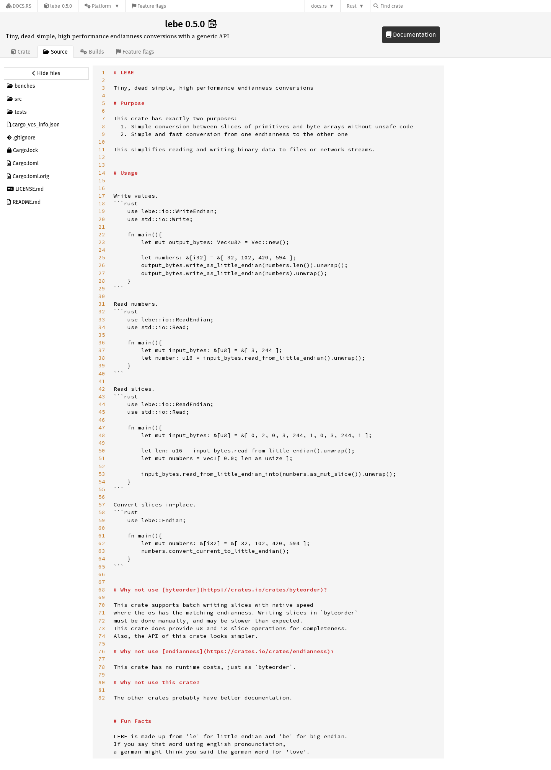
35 (101, 334)
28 (101, 280)
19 (101, 211)
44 (101, 404)
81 (101, 689)
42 (101, 388)
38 (101, 357)
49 (101, 442)
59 (101, 520)
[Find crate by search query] (412, 6)
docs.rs (319, 6)
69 (101, 597)
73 (101, 628)
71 (101, 612)
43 (101, 396)
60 (101, 527)
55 (101, 489)
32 (101, 311)
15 (101, 180)
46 (101, 419)
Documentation (411, 34)
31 (101, 303)
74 (101, 635)
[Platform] (102, 6)
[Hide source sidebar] (46, 73)
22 (101, 234)
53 (101, 473)
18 (101, 203)
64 (101, 558)
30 (101, 296)
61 (101, 535)
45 (101, 411)
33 (101, 319)
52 (101, 466)
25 (101, 257)
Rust (352, 6)
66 (101, 574)
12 (101, 157)
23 (101, 242)
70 (101, 604)
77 (101, 658)
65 (101, 566)
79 (101, 674)
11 (101, 149)
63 (101, 550)
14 (101, 172)
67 (101, 581)
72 (101, 620)
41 (101, 381)
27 (101, 273)
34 (101, 327)
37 (101, 350)
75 (101, 643)
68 (101, 589)
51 (101, 458)
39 (101, 365)
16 (101, 188)
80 (101, 682)
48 (101, 435)
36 (101, 342)
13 (101, 164)
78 (101, 667)
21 (101, 226)
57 (101, 504)
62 (101, 543)
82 (101, 697)
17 (101, 195)
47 (101, 427)
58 (101, 512)
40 (101, 373)
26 (101, 265)
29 (101, 288)
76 (101, 651)
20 (101, 219)
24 (101, 249)
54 (101, 481)
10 (101, 141)
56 (101, 496)
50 (101, 450)
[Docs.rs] (18, 6)
